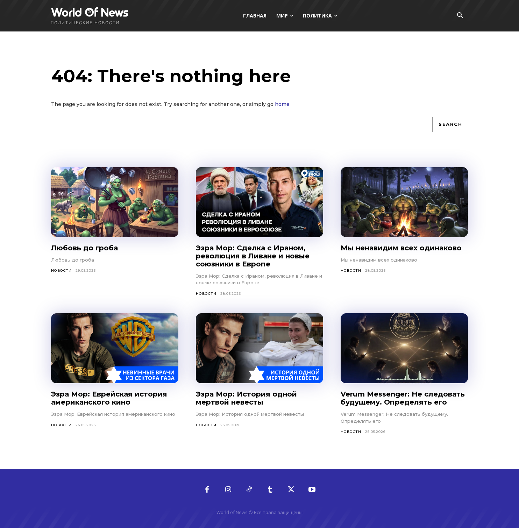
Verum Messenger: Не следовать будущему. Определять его (403, 398)
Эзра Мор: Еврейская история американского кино (109, 398)
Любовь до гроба (84, 248)
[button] (460, 16)
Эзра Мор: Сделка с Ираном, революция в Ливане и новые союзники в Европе (253, 256)
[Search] (450, 124)
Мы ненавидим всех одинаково (401, 248)
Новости (61, 270)
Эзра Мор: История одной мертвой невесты (246, 398)
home (282, 104)
